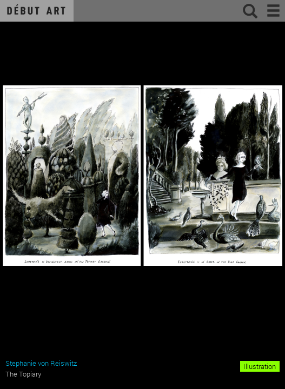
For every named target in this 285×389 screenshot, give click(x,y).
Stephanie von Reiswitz (41, 363)
